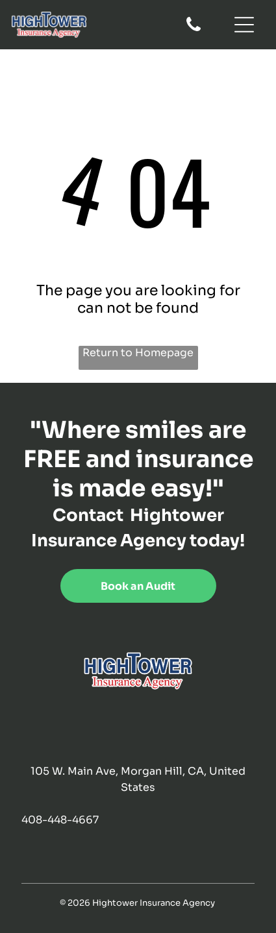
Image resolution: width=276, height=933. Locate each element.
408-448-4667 (60, 820)
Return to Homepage (138, 352)
